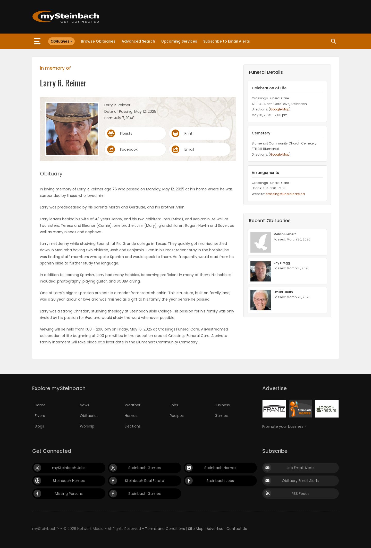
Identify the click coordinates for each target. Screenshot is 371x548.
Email (189, 149)
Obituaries (89, 415)
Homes (131, 415)
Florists (126, 133)
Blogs (39, 426)
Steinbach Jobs (220, 480)
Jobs (174, 405)
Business (222, 405)
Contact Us (236, 528)
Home (40, 405)
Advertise (215, 528)
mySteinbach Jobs (69, 467)
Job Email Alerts (300, 467)
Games (221, 415)
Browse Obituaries (98, 41)
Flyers (40, 415)
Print (188, 133)
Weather (132, 405)
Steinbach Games (144, 467)
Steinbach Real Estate (144, 480)
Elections (133, 426)
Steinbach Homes (220, 467)
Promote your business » (284, 426)
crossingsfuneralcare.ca (285, 194)
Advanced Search (138, 41)
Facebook (129, 149)
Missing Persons (69, 493)
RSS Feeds (300, 493)
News (84, 405)
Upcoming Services (179, 41)
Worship (87, 426)
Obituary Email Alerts (300, 480)
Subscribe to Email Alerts (226, 41)
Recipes (177, 415)
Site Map (196, 528)
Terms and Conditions (165, 528)
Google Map (279, 109)
